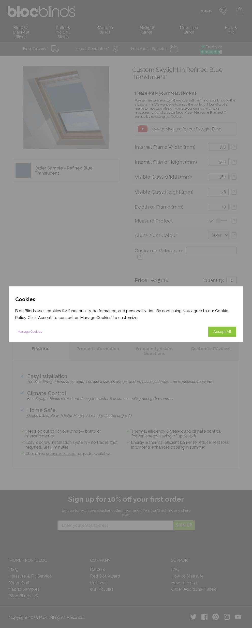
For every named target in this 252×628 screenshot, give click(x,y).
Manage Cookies (30, 331)
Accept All (222, 331)
